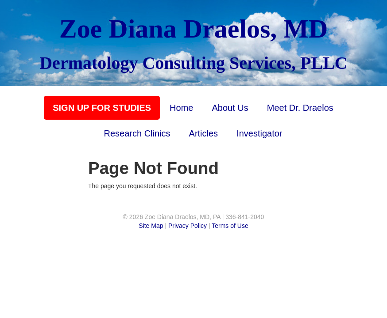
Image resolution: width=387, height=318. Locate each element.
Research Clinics (137, 133)
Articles (203, 133)
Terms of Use (230, 225)
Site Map (151, 225)
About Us (230, 108)
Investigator (259, 133)
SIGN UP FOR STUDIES (102, 108)
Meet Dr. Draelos (300, 108)
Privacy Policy (187, 225)
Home (181, 108)
